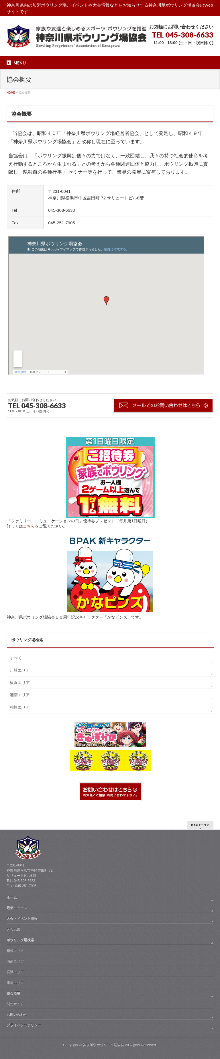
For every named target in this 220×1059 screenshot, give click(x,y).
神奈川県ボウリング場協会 (103, 1045)
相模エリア (20, 707)
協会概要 (13, 993)
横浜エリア (20, 682)
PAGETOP (200, 825)
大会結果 (13, 929)
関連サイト (15, 1004)
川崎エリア (20, 670)
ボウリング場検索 (20, 940)
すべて (16, 658)
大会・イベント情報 (22, 919)
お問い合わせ (17, 1015)
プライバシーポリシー (24, 1025)
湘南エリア (20, 695)
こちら (29, 526)
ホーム (12, 897)
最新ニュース (17, 908)
